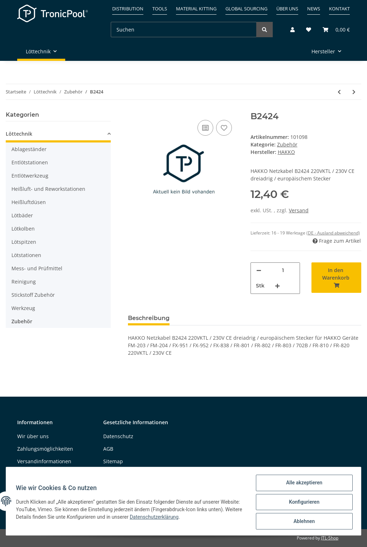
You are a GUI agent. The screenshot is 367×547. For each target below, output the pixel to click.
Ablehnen (302, 521)
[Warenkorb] (333, 29)
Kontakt (339, 8)
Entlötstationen (29, 162)
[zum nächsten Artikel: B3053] (354, 92)
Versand (299, 210)
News (313, 8)
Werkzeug (23, 308)
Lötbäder (22, 215)
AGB (108, 448)
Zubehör (287, 144)
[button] (292, 29)
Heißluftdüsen (28, 202)
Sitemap (113, 461)
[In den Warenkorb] (336, 277)
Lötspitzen (23, 241)
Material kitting (196, 8)
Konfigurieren (302, 503)
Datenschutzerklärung (190, 518)
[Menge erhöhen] (277, 286)
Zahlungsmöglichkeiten (45, 448)
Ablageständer (29, 149)
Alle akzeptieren (302, 484)
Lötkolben (23, 228)
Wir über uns (33, 436)
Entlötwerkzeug (29, 175)
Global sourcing (246, 8)
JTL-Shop (329, 538)
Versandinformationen (44, 461)
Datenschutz (118, 436)
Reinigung (23, 281)
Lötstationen (26, 255)
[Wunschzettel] (308, 29)
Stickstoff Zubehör (33, 294)
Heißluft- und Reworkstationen (48, 188)
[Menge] (283, 270)
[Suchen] (184, 29)
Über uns (287, 8)
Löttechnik (19, 133)
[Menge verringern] (259, 270)
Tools (159, 8)
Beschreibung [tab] (149, 318)
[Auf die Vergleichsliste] (205, 128)
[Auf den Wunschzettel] (224, 128)
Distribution (127, 8)
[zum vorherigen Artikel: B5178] (339, 92)
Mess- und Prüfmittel (36, 268)
